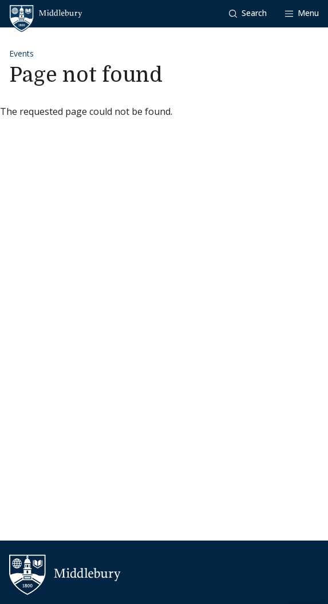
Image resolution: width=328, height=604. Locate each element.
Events (21, 53)
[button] (248, 13)
